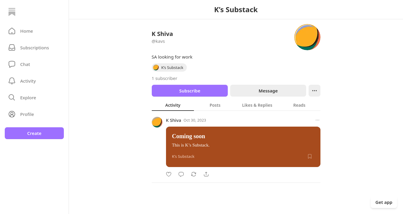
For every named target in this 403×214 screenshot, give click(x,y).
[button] (34, 31)
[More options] (317, 120)
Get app (383, 202)
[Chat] (34, 64)
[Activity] (34, 81)
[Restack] (194, 174)
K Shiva (173, 120)
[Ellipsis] (314, 91)
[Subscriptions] (34, 47)
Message (267, 91)
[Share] (206, 174)
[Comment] (181, 174)
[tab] (173, 105)
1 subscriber (165, 78)
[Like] (169, 174)
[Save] (310, 156)
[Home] (12, 12)
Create (34, 133)
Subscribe (189, 91)
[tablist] (236, 105)
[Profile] (34, 114)
